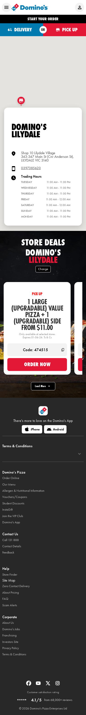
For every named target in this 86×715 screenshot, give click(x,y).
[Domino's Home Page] (30, 7)
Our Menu (9, 484)
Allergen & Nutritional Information (23, 491)
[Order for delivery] (21, 29)
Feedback (8, 552)
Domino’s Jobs (11, 629)
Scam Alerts (9, 605)
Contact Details (11, 546)
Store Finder (9, 575)
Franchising (9, 635)
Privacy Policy (10, 648)
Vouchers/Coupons (14, 497)
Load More (43, 386)
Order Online (10, 478)
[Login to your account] (79, 7)
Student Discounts (13, 503)
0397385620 (31, 168)
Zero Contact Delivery (16, 586)
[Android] (55, 429)
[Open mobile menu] (6, 7)
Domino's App (11, 522)
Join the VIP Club (12, 516)
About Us (8, 623)
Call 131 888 (10, 540)
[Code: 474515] (37, 349)
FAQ (5, 599)
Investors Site (10, 642)
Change (43, 269)
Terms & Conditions (14, 654)
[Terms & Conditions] (79, 454)
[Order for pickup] (64, 29)
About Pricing (10, 592)
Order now (37, 364)
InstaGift (7, 510)
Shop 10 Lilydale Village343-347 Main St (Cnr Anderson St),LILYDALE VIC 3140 (47, 156)
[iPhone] (32, 429)
